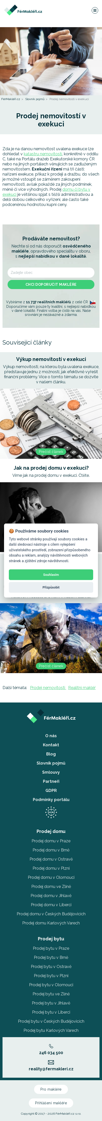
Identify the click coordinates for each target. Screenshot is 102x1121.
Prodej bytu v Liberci (51, 1012)
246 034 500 (51, 1049)
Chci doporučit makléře (51, 284)
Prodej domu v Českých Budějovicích (51, 913)
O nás (51, 735)
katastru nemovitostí (43, 153)
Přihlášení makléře (51, 1103)
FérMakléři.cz (10, 99)
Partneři (51, 781)
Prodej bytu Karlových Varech (51, 1030)
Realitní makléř (82, 687)
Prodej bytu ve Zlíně (51, 994)
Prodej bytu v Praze (51, 948)
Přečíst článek (51, 452)
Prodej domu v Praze (51, 841)
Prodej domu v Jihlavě (51, 895)
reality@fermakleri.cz (51, 1065)
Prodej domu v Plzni (51, 868)
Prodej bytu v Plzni (51, 975)
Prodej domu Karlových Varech (51, 923)
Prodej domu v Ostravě (51, 859)
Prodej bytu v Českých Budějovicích (51, 1021)
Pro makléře (51, 1089)
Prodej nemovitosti (48, 687)
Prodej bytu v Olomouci (51, 984)
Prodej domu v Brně (51, 850)
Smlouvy (51, 772)
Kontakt (51, 745)
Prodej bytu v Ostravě (51, 966)
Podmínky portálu (51, 799)
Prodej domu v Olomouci (51, 877)
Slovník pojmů (34, 99)
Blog (51, 754)
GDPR (51, 790)
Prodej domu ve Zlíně (51, 886)
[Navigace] (94, 10)
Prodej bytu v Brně (51, 957)
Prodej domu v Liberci (51, 904)
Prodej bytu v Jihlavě (51, 1003)
